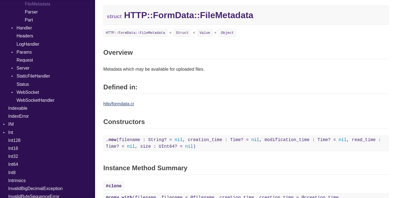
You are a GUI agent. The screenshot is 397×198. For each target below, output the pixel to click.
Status (23, 84)
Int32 (13, 156)
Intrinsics (17, 180)
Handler (24, 28)
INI (11, 124)
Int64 (13, 164)
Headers (25, 36)
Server (23, 68)
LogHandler (28, 44)
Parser (31, 12)
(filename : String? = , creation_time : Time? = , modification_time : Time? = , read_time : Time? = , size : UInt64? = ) (243, 143)
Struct (182, 33)
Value (204, 33)
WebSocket (28, 92)
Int (10, 132)
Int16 (13, 148)
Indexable (17, 108)
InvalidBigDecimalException (35, 188)
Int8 (12, 172)
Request (25, 60)
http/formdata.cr (118, 103)
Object (227, 33)
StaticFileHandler (33, 76)
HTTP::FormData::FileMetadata (135, 33)
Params (24, 52)
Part (29, 20)
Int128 (14, 140)
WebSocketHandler (36, 100)
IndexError (18, 116)
